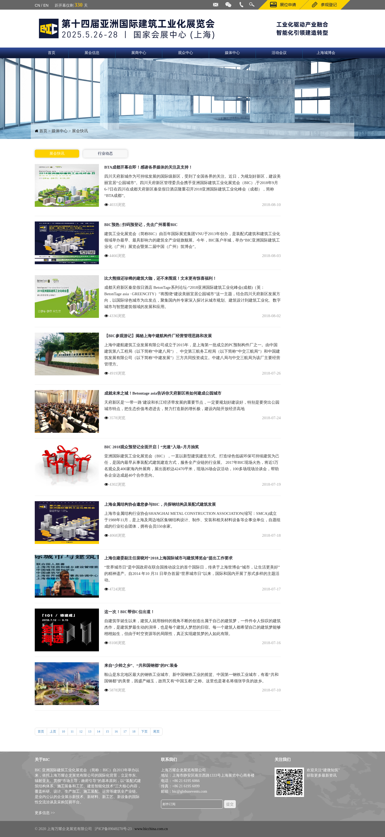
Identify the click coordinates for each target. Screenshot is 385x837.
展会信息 (91, 53)
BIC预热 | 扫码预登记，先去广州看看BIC (141, 225)
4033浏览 (114, 205)
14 (98, 731)
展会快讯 (56, 153)
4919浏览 (114, 373)
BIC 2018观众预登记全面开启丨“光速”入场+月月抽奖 (151, 447)
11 (72, 731)
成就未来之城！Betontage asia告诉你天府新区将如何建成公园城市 (162, 393)
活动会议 (279, 53)
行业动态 (105, 153)
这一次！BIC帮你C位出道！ (129, 612)
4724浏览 (114, 589)
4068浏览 (114, 535)
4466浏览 (114, 256)
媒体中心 (232, 53)
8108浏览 (114, 643)
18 (134, 731)
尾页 (156, 731)
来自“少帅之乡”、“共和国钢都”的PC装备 (141, 665)
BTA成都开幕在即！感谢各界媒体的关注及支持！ (148, 167)
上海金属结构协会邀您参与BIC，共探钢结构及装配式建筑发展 (160, 504)
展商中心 (138, 53)
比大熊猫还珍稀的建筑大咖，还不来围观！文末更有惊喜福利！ (160, 278)
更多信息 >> (45, 813)
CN (37, 5)
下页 (144, 731)
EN (45, 5)
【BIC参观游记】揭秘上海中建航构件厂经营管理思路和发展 (158, 336)
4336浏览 (114, 316)
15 (107, 731)
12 (81, 731)
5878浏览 (114, 690)
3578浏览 (114, 418)
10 (63, 731)
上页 (53, 731)
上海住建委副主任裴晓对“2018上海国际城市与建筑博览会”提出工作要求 (168, 558)
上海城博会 (326, 53)
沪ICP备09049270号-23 (113, 829)
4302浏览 (114, 484)
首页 (51, 53)
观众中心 (185, 53)
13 (89, 731)
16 (116, 731)
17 (125, 731)
